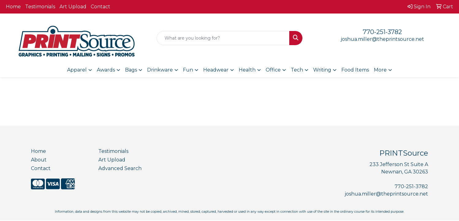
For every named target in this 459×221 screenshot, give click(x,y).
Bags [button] (131, 70)
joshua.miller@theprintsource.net (382, 39)
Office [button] (273, 70)
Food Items (355, 70)
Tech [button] (297, 70)
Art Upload (72, 7)
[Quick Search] (223, 38)
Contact (100, 7)
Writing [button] (322, 70)
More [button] (380, 70)
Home (13, 7)
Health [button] (247, 70)
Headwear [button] (216, 70)
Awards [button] (106, 70)
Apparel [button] (77, 70)
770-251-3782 (382, 32)
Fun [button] (188, 70)
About (39, 160)
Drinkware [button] (160, 70)
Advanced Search (120, 168)
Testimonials (40, 7)
